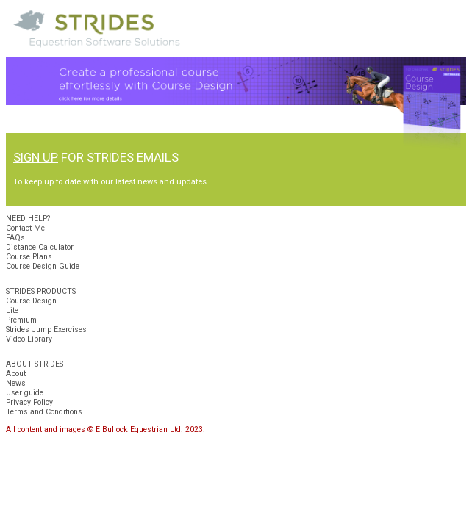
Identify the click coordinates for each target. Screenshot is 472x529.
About (16, 373)
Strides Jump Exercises (46, 329)
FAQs (15, 237)
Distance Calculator (40, 247)
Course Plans (29, 257)
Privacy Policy (29, 402)
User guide (24, 392)
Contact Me (25, 228)
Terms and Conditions (44, 412)
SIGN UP (35, 157)
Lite (12, 310)
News (16, 383)
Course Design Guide (42, 266)
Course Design (31, 301)
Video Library (29, 339)
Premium (21, 320)
